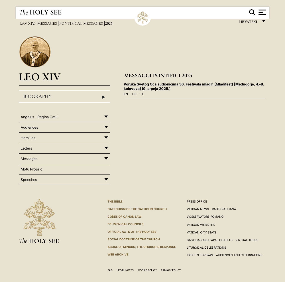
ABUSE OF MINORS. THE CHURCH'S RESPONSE (142, 247)
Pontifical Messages (81, 23)
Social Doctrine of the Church (134, 239)
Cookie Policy (147, 270)
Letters (26, 148)
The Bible (115, 201)
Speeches (29, 179)
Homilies (28, 138)
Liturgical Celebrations (206, 247)
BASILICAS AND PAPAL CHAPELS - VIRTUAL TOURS (222, 240)
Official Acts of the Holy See (132, 231)
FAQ (110, 270)
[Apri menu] (261, 12)
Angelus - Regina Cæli (39, 117)
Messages (47, 23)
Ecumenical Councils (126, 224)
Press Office (197, 201)
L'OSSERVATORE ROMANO (205, 216)
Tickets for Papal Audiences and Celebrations (224, 255)
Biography (64, 97)
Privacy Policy (171, 270)
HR (134, 94)
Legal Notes (125, 270)
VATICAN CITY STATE (201, 232)
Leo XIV (40, 76)
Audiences (29, 127)
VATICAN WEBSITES (201, 225)
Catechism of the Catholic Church (137, 209)
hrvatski (249, 22)
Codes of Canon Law (124, 216)
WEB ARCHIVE (118, 254)
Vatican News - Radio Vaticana (211, 209)
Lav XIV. (28, 23)
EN (126, 94)
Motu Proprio (32, 169)
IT (142, 94)
